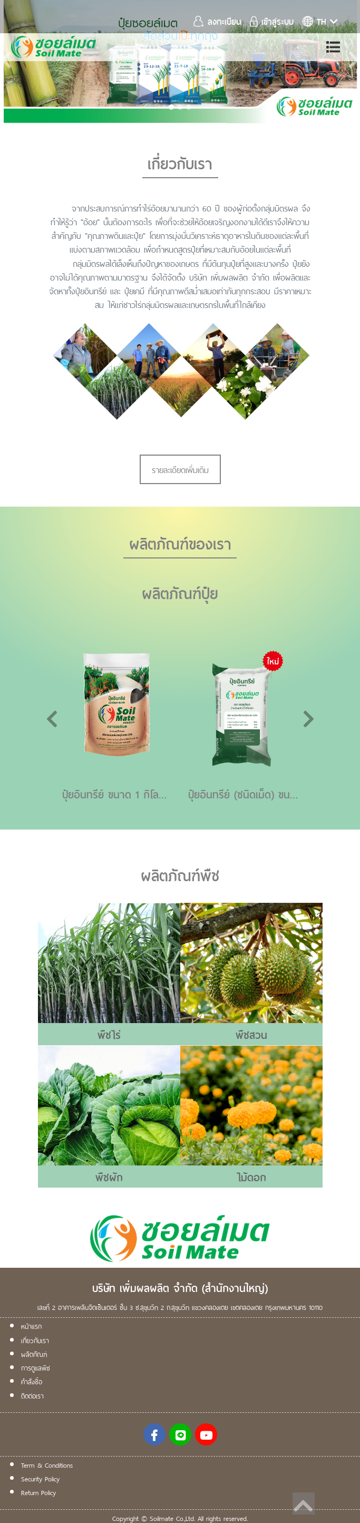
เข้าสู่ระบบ (272, 20)
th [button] (320, 20)
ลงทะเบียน (218, 20)
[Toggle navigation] (333, 46)
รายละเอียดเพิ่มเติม (180, 468)
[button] (27, 63)
